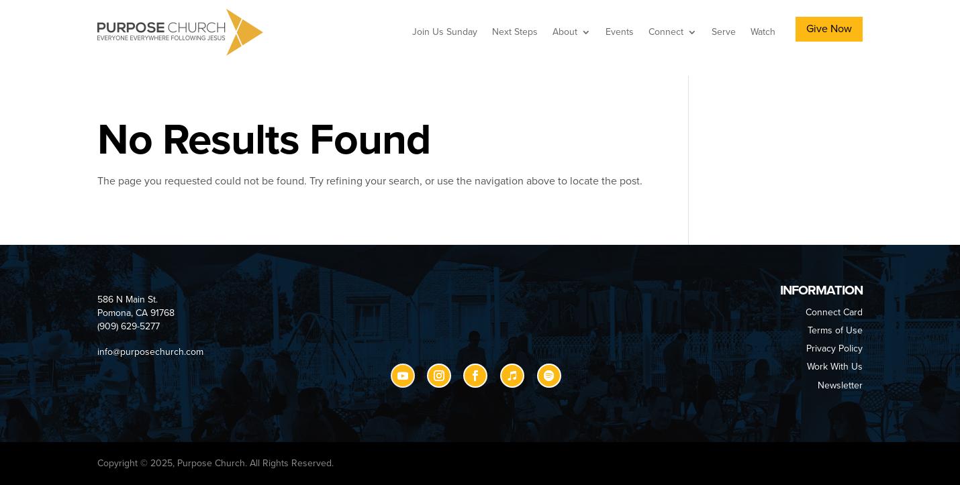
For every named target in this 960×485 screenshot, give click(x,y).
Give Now (829, 29)
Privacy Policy (834, 348)
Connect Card (834, 312)
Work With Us (835, 366)
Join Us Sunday (444, 32)
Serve (724, 32)
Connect (666, 32)
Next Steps (515, 32)
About (565, 32)
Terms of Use (835, 330)
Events (620, 32)
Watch (763, 32)
